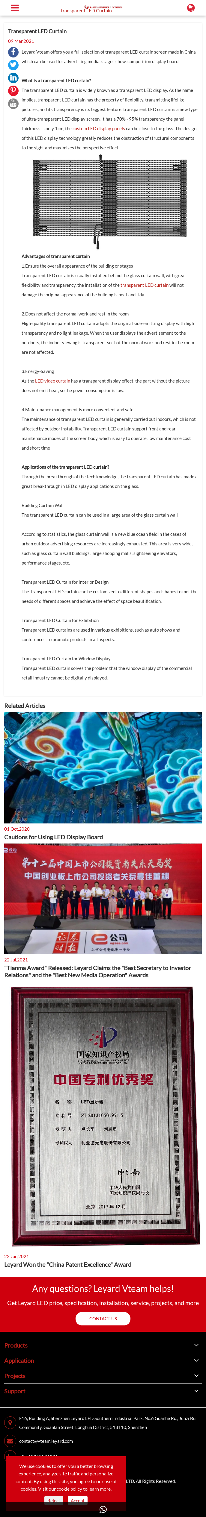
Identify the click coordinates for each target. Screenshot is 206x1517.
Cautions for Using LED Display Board (53, 837)
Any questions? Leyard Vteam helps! (103, 1288)
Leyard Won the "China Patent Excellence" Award (67, 1264)
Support (14, 1391)
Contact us (103, 1318)
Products (16, 1345)
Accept (78, 1500)
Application (19, 1360)
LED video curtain (52, 380)
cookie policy (69, 1489)
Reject (53, 1500)
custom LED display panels (99, 128)
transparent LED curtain (145, 285)
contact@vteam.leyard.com (38, 1441)
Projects (14, 1375)
